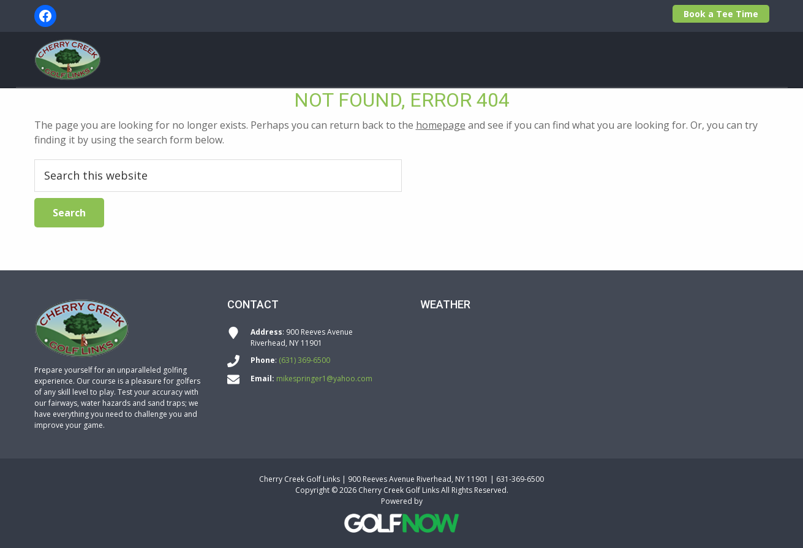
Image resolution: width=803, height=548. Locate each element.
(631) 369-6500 (304, 360)
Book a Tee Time (721, 14)
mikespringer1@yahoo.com (324, 378)
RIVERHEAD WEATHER (594, 373)
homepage (441, 125)
